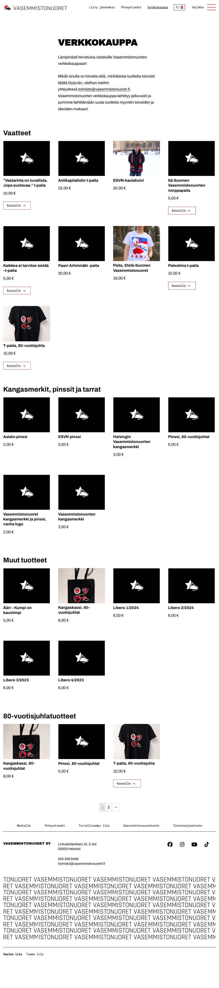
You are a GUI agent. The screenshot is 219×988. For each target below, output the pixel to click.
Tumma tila (34, 954)
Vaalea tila (12, 954)
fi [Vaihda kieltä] (177, 7)
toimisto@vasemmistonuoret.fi (104, 89)
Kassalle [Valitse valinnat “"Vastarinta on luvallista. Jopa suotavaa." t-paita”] (14, 206)
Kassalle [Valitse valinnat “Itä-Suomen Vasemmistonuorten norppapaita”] (178, 210)
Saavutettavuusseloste (141, 825)
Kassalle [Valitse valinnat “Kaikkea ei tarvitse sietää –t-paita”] (14, 290)
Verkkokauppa (157, 7)
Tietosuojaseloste (187, 825)
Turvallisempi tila (94, 825)
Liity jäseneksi (102, 7)
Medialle (24, 825)
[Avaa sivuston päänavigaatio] (204, 7)
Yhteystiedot (131, 7)
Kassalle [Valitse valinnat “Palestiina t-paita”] (178, 286)
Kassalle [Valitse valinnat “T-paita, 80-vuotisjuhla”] (14, 366)
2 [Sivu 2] (109, 807)
